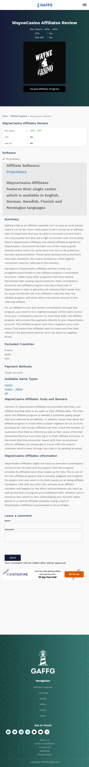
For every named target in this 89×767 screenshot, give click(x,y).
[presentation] (28, 549)
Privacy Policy (44, 754)
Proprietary (16, 172)
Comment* (9, 529)
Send (13, 557)
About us (44, 740)
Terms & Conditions (44, 743)
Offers (43, 704)
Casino (9, 385)
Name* (8, 521)
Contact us (44, 747)
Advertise (44, 751)
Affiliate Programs (19, 116)
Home (5, 116)
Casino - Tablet (14, 389)
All (6, 393)
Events (43, 710)
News (43, 715)
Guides (43, 698)
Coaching (43, 693)
